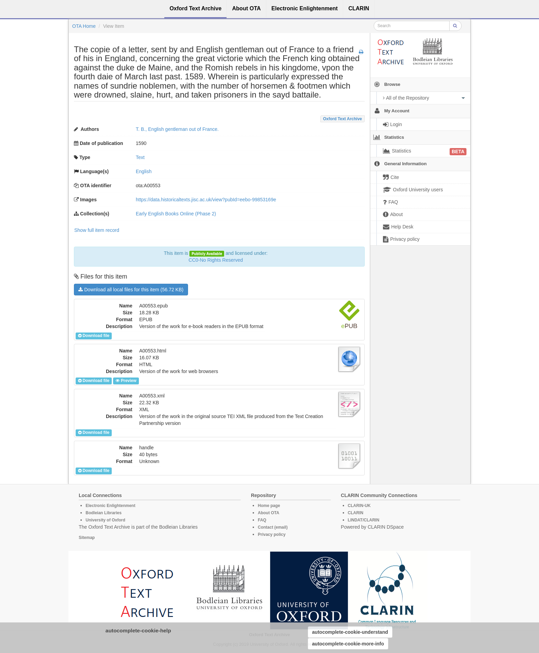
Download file (93, 335)
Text (140, 157)
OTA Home (84, 26)
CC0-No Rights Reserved (216, 260)
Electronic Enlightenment (110, 505)
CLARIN (355, 512)
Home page (269, 505)
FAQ (262, 520)
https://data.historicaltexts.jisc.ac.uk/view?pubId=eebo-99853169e (206, 199)
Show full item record (96, 230)
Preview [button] (126, 380)
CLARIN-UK (359, 505)
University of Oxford (105, 520)
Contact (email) (273, 527)
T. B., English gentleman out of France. (177, 129)
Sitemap (87, 537)
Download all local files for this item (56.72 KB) (131, 289)
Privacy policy (272, 534)
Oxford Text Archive (342, 118)
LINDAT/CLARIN (364, 520)
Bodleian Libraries (104, 512)
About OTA (268, 512)
